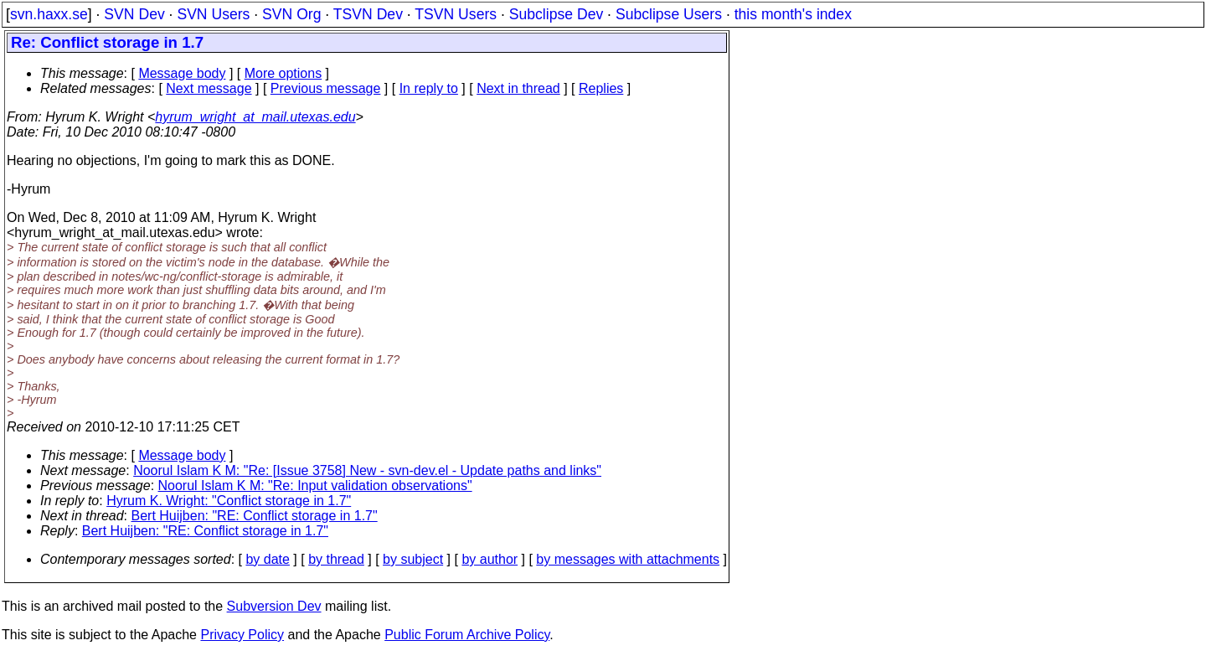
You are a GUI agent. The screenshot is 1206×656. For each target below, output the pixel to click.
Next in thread (518, 88)
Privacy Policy (242, 635)
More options (283, 73)
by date (267, 559)
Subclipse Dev (556, 14)
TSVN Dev (368, 14)
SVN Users (213, 14)
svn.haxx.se (49, 14)
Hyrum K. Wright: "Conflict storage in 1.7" (228, 500)
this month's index (793, 14)
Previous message (326, 88)
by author (489, 559)
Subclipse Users (669, 14)
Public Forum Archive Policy (466, 635)
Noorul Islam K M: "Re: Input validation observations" (315, 485)
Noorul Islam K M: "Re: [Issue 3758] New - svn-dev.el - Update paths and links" (367, 470)
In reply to (428, 88)
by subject (413, 559)
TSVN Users (456, 14)
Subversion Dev (274, 606)
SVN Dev (134, 14)
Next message (208, 88)
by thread (336, 559)
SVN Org (291, 14)
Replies (601, 88)
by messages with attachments (627, 559)
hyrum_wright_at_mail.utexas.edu (255, 117)
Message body (181, 73)
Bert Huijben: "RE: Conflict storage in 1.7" (254, 516)
